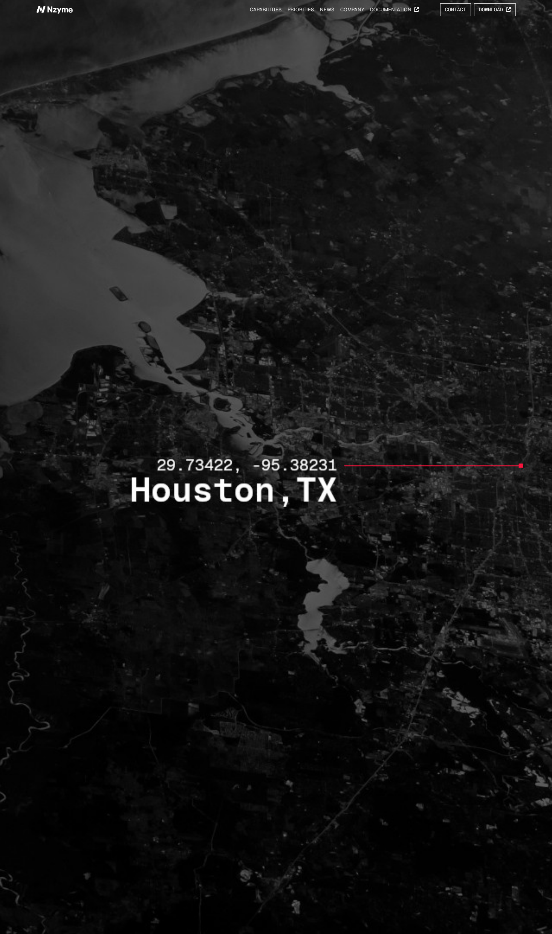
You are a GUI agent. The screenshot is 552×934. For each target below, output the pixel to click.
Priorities (300, 9)
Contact (455, 9)
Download (495, 9)
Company (352, 9)
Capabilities (265, 9)
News (327, 9)
